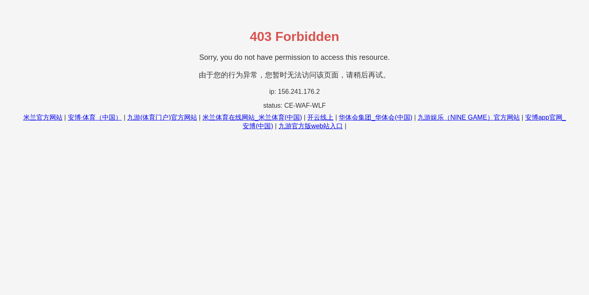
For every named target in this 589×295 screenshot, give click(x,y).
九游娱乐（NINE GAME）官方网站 (469, 117)
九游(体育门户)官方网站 (162, 117)
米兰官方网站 (43, 117)
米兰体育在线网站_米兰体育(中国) (252, 117)
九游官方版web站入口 (311, 126)
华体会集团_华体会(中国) (375, 117)
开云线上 (320, 117)
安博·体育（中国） (95, 117)
